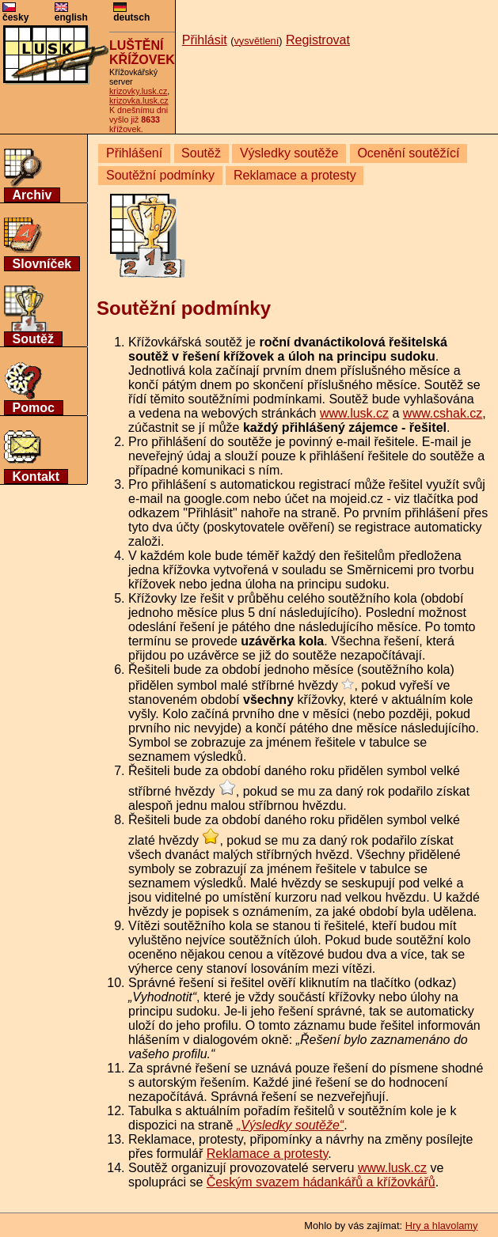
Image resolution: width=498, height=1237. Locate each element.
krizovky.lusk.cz (138, 91)
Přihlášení (134, 153)
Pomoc (34, 407)
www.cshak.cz (442, 413)
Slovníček (42, 263)
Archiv (32, 195)
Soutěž (33, 339)
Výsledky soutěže (289, 153)
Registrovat (318, 40)
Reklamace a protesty (295, 175)
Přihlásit (204, 40)
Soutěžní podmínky (160, 175)
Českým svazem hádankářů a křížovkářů (321, 1182)
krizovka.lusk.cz (139, 100)
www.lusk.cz (354, 413)
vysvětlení (256, 41)
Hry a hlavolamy (441, 1225)
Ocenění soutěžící (408, 153)
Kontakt (36, 476)
